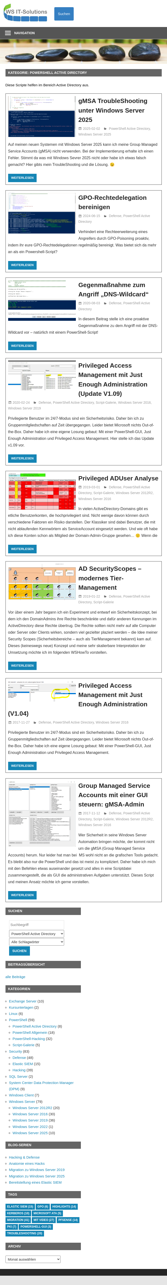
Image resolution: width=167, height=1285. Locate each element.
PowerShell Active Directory (129, 129)
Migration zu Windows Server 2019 (37, 1179)
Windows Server (22, 1111)
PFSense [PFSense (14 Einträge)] (68, 1229)
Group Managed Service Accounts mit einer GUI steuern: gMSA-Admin (116, 804)
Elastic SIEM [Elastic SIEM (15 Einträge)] (20, 1216)
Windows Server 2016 (134, 402)
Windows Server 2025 (94, 134)
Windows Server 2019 (24, 408)
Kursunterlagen (21, 1017)
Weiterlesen (22, 178)
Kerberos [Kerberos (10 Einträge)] (18, 1222)
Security (15, 1061)
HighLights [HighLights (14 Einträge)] (64, 1216)
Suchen (64, 14)
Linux (13, 1023)
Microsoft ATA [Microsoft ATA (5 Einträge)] (47, 1222)
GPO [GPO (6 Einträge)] (42, 1216)
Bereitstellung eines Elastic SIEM (35, 1192)
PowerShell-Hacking (29, 1048)
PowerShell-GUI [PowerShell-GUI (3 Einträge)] (36, 1236)
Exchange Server (23, 1010)
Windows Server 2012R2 (134, 502)
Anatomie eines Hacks (27, 1173)
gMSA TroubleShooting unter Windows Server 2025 (115, 110)
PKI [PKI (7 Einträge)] (11, 1236)
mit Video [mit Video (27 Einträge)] (43, 1229)
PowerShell (18, 1029)
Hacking (19, 1080)
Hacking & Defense (24, 1167)
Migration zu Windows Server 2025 (37, 1185)
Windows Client (21, 1105)
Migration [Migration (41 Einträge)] (18, 1229)
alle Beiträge (15, 986)
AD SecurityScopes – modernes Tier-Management (112, 587)
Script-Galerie (106, 402)
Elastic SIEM (23, 1073)
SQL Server (18, 1086)
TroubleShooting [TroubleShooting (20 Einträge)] (24, 1243)
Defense (115, 216)
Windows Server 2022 (30, 1136)
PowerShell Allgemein (30, 1042)
